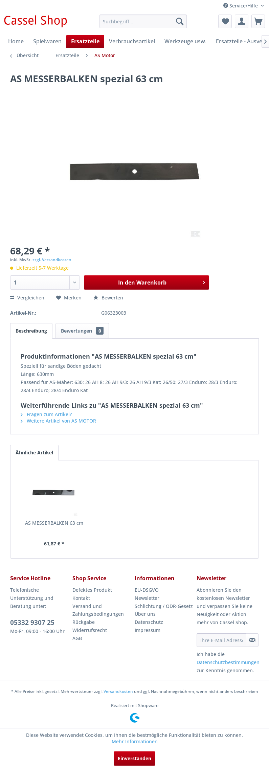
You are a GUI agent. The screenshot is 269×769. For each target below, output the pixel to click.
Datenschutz (149, 622)
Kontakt (81, 598)
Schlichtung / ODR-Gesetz (164, 606)
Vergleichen (27, 297)
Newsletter (147, 598)
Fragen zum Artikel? (46, 414)
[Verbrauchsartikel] (132, 41)
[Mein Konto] (241, 21)
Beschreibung (31, 330)
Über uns (145, 614)
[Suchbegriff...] (143, 21)
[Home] (15, 41)
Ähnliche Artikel (34, 452)
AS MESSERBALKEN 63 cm (54, 523)
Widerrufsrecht (89, 630)
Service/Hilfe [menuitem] (241, 5)
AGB (77, 638)
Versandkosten (118, 691)
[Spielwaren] (47, 41)
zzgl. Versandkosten (51, 260)
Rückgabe (83, 622)
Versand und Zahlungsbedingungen (98, 610)
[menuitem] (143, 21)
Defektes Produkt (92, 590)
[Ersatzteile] (85, 41)
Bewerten (108, 297)
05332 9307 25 (32, 622)
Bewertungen (82, 331)
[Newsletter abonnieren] (252, 640)
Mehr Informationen (135, 741)
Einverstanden (134, 758)
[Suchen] (180, 21)
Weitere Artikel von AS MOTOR (58, 420)
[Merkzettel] (225, 21)
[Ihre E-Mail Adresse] (221, 640)
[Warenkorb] (258, 21)
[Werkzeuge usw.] (185, 41)
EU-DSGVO (147, 590)
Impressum (147, 630)
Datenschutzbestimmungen (228, 662)
